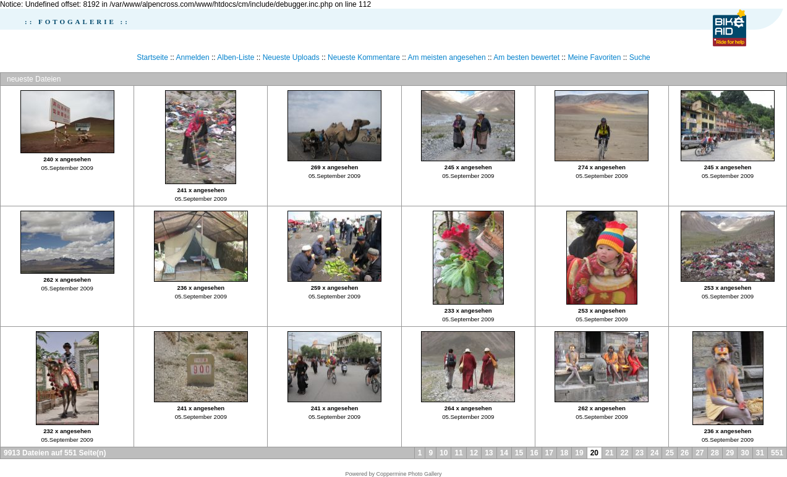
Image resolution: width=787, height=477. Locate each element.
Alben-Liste (235, 57)
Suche (639, 57)
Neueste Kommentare (364, 57)
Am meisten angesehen (447, 57)
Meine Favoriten (594, 57)
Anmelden (193, 57)
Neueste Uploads (291, 57)
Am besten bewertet (526, 57)
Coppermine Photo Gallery (408, 474)
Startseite (152, 57)
